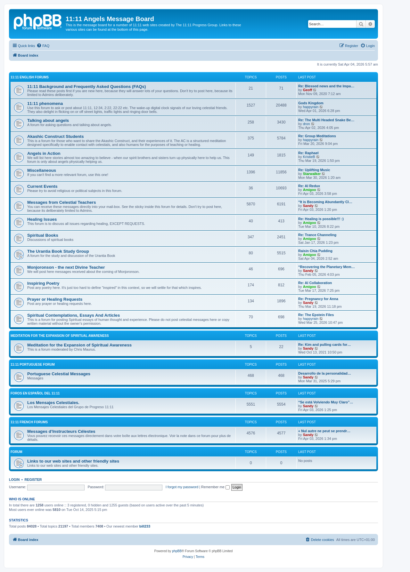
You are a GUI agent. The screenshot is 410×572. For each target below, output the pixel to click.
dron (306, 124)
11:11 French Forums (29, 422)
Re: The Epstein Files (316, 315)
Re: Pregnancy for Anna (318, 299)
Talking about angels (48, 120)
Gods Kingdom (311, 103)
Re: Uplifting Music (314, 170)
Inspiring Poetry (43, 283)
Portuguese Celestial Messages (58, 373)
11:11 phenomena (45, 103)
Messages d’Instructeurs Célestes (61, 431)
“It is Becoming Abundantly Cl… (325, 202)
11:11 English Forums (30, 77)
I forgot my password (182, 487)
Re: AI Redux (309, 186)
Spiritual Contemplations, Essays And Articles (73, 315)
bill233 (144, 526)
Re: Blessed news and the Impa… (326, 86)
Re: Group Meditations (317, 136)
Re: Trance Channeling (317, 235)
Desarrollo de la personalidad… (324, 373)
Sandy (308, 206)
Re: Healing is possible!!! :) (321, 219)
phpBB (177, 551)
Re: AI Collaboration (315, 283)
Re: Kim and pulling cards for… (324, 344)
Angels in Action (44, 153)
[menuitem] (43, 46)
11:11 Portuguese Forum (33, 364)
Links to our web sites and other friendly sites (73, 461)
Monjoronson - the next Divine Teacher (66, 267)
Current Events (42, 186)
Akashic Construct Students (55, 136)
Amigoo (309, 190)
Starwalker (312, 174)
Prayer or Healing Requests (54, 299)
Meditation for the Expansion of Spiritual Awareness (60, 336)
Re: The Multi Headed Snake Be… (326, 120)
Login (14, 479)
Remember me (215, 487)
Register (33, 479)
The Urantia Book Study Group (58, 251)
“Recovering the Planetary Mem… (326, 267)
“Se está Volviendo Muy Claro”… (325, 402)
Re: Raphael (308, 153)
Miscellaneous (41, 170)
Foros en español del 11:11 (35, 393)
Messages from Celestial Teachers (61, 202)
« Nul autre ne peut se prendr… (324, 431)
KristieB (309, 157)
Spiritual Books (42, 235)
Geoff (307, 90)
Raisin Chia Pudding (315, 251)
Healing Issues (42, 219)
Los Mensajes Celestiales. (53, 402)
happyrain (310, 107)
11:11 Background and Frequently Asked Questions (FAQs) (86, 86)
